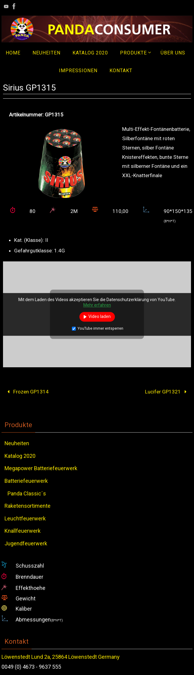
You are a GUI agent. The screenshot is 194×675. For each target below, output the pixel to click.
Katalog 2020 (20, 456)
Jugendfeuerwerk (26, 543)
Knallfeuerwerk (23, 531)
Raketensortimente (28, 506)
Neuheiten (17, 443)
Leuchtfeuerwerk (25, 518)
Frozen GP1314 (27, 392)
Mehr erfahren (97, 305)
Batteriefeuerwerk (26, 481)
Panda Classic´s (27, 493)
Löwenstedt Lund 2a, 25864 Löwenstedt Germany (61, 657)
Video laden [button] (99, 316)
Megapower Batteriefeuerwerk (41, 468)
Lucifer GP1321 (167, 392)
